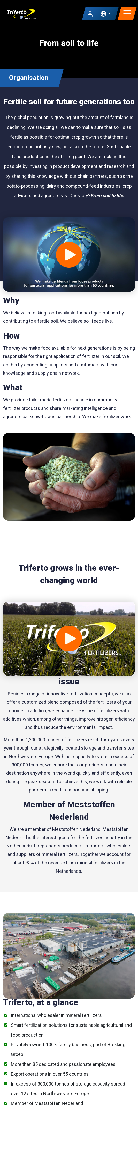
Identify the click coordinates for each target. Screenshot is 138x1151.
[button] (105, 13)
